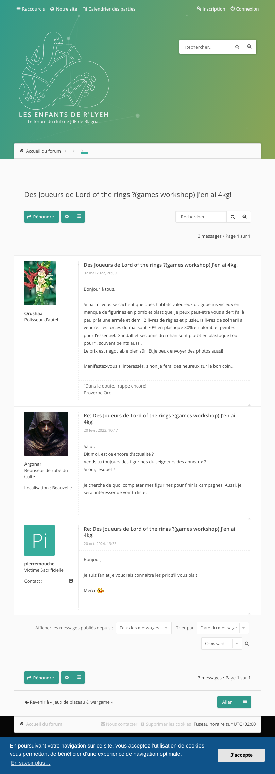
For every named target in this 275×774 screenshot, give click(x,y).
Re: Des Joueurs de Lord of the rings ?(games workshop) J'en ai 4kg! (159, 419)
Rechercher (237, 47)
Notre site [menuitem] (63, 9)
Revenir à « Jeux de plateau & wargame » (71, 702)
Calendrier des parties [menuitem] (108, 9)
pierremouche (39, 564)
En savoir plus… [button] (31, 763)
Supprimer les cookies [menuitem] (168, 724)
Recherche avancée (249, 47)
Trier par (212, 628)
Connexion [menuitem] (247, 9)
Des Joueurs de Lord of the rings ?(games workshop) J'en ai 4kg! (127, 194)
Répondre (43, 217)
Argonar (32, 464)
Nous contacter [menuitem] (122, 724)
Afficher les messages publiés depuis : (103, 628)
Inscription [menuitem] (214, 9)
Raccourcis (33, 9)
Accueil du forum (44, 724)
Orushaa (33, 313)
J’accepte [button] (241, 755)
